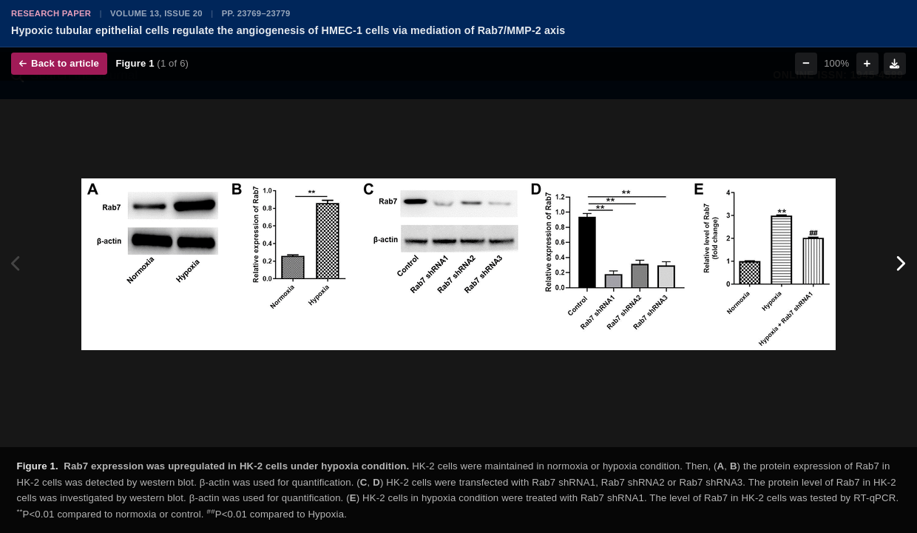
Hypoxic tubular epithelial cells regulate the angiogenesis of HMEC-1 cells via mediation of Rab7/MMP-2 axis (288, 30)
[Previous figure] (16, 264)
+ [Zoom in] (867, 63)
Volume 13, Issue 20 (156, 13)
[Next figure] (900, 264)
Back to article (59, 63)
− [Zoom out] (806, 63)
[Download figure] (895, 64)
